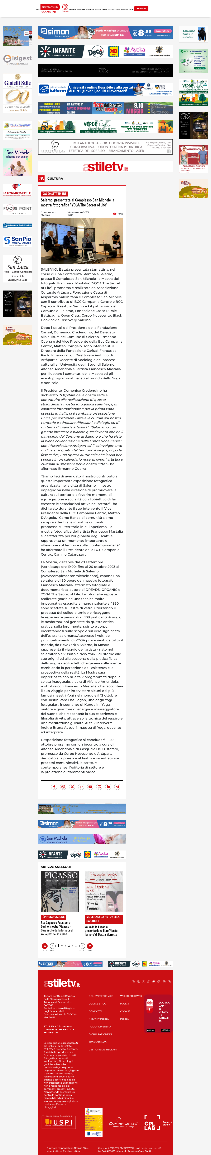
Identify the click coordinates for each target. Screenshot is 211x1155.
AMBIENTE (124, 9)
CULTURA (111, 9)
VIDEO (141, 8)
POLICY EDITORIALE (101, 996)
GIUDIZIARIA (81, 9)
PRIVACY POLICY (99, 1018)
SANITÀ (104, 9)
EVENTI (118, 9)
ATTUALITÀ (90, 9)
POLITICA (98, 9)
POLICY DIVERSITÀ (100, 1026)
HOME (38, 9)
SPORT (131, 9)
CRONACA (72, 9)
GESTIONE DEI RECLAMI (103, 1049)
